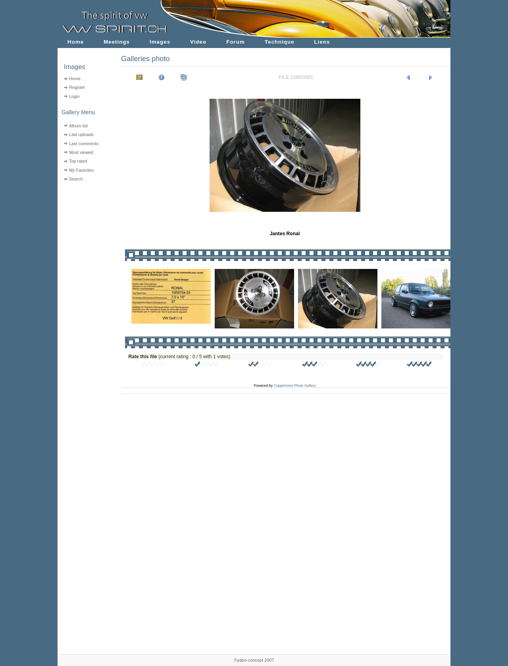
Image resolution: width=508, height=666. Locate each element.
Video (198, 42)
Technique (279, 42)
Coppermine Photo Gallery (294, 386)
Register (77, 87)
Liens (322, 42)
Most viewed (81, 152)
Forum (235, 42)
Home (75, 42)
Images (160, 42)
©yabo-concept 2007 (254, 660)
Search (76, 179)
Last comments (83, 143)
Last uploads (81, 134)
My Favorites (81, 170)
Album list (78, 125)
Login (74, 96)
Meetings (117, 42)
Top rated (78, 161)
